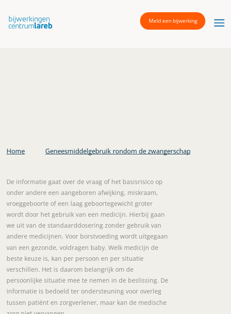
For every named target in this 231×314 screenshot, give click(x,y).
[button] (28, 22)
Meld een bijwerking (173, 20)
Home (16, 151)
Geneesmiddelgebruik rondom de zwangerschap (118, 151)
